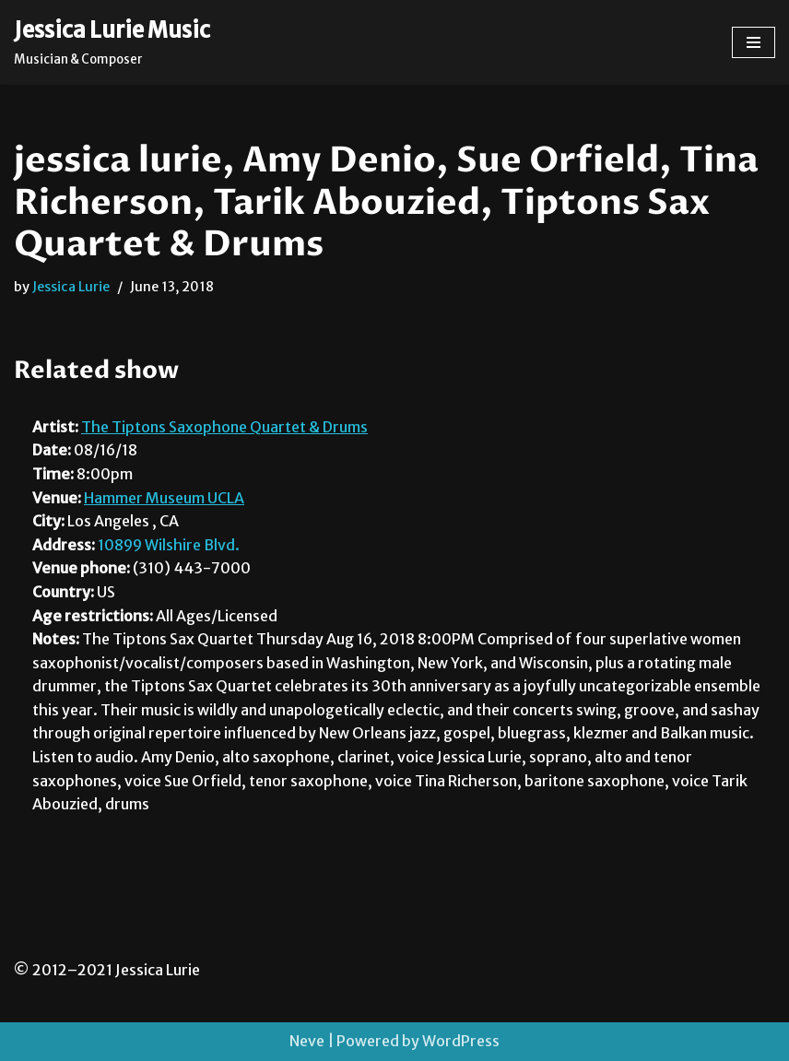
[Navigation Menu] (753, 42)
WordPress (461, 1041)
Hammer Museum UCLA (164, 498)
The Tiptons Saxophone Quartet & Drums (224, 427)
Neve (306, 1041)
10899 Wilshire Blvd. (169, 545)
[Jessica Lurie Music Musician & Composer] (112, 42)
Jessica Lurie (71, 286)
